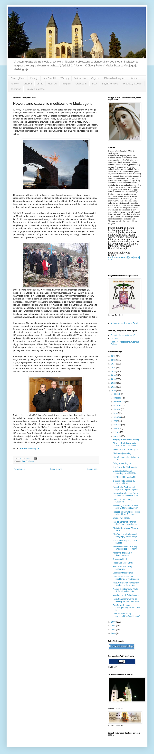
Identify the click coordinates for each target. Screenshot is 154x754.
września (118, 405)
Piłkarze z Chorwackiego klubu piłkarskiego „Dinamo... (126, 513)
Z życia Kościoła (110, 83)
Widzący (65, 78)
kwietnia (117, 425)
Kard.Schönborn (28, 461)
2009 (113, 622)
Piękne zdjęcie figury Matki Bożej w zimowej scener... (125, 444)
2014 (113, 375)
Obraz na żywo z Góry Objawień (123, 500)
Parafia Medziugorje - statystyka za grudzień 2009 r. (126, 607)
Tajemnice (16, 89)
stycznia (117, 436)
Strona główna (17, 78)
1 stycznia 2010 (120, 559)
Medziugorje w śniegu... (123, 453)
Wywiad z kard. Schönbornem (126, 595)
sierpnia (117, 409)
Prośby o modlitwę (35, 89)
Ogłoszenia (81, 83)
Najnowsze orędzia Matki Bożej (124, 323)
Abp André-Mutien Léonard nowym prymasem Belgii (125, 535)
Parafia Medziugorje (29, 448)
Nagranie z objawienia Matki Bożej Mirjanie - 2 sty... (125, 590)
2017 (113, 364)
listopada (118, 398)
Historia (133, 78)
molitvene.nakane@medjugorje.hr (124, 258)
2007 (113, 629)
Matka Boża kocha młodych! (125, 449)
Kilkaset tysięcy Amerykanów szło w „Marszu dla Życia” (125, 507)
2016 (113, 368)
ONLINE (27, 83)
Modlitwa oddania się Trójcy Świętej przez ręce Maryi (125, 547)
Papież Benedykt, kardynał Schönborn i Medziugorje (125, 523)
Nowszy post (19, 469)
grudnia (117, 394)
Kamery (15, 83)
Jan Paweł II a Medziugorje (125, 467)
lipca (116, 413)
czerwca (117, 417)
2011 (113, 387)
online (40, 83)
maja (116, 421)
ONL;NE (114, 338)
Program (66, 83)
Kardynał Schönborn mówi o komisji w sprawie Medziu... (126, 494)
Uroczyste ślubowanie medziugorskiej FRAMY (124, 472)
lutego (116, 432)
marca (117, 428)
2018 (113, 360)
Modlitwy (52, 83)
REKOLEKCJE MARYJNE (124, 477)
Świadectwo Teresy (121, 518)
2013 (113, 379)
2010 (113, 391)
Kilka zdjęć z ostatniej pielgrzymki (122, 567)
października (119, 401)
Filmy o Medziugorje (114, 78)
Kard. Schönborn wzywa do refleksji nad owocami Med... (126, 600)
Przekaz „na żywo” (132, 83)
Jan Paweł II (49, 78)
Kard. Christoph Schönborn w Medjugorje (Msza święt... (126, 584)
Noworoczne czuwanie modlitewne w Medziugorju (126, 577)
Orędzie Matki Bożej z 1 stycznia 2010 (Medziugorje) (126, 615)
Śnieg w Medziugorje (122, 463)
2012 (113, 383)
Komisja (34, 78)
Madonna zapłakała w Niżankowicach (122, 554)
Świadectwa (80, 78)
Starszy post (92, 469)
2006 (113, 633)
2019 (113, 356)
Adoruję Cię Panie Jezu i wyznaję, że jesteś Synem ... (126, 488)
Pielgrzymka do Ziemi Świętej (126, 439)
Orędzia (95, 78)
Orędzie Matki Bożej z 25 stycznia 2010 (124, 482)
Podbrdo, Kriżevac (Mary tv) (123, 335)
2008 (113, 626)
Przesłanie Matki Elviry (123, 563)
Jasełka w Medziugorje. (123, 573)
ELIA (94, 83)
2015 (113, 371)
